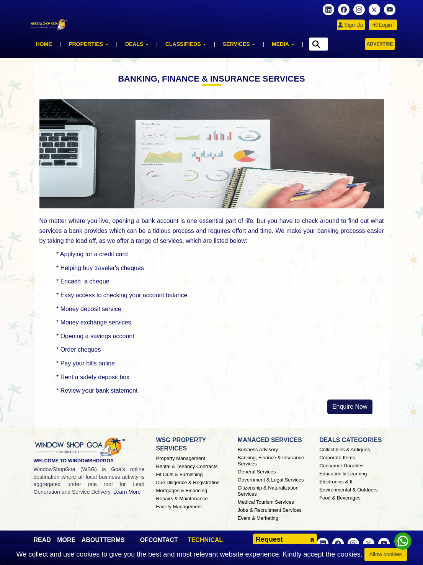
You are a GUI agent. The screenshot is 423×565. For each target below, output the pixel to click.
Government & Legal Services (271, 480)
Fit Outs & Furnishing (179, 474)
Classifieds (185, 44)
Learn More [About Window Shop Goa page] (127, 492)
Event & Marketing (258, 518)
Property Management (180, 458)
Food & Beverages (340, 498)
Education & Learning (343, 474)
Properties (88, 44)
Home (44, 44)
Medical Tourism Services (266, 502)
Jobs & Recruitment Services (270, 510)
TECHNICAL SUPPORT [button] (205, 543)
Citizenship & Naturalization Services (268, 491)
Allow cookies (385, 554)
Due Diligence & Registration (187, 482)
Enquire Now (349, 406)
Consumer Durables (341, 465)
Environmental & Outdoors (348, 490)
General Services (257, 472)
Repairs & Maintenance (181, 498)
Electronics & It (336, 482)
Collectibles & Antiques (344, 449)
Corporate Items (337, 457)
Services (239, 44)
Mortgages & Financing (181, 490)
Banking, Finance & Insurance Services (271, 461)
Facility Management (179, 506)
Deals (137, 44)
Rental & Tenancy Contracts (186, 466)
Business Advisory (258, 449)
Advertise (380, 44)
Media (283, 44)
